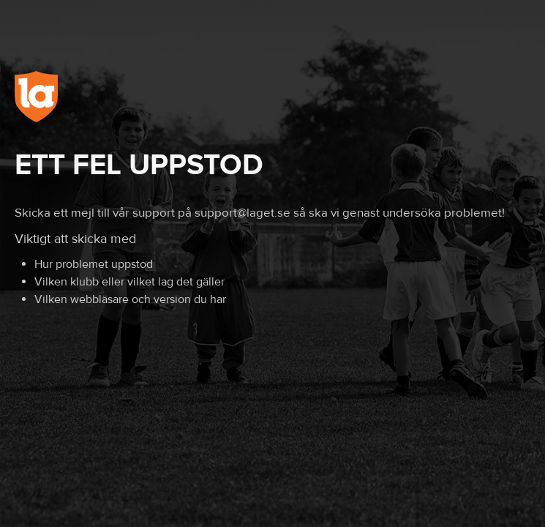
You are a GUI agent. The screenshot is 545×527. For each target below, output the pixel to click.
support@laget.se (242, 213)
